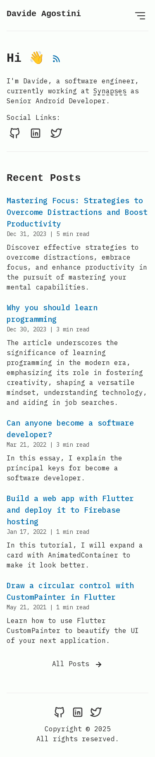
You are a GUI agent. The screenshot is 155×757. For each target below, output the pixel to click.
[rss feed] (57, 60)
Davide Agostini (44, 13)
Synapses (109, 91)
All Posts (77, 664)
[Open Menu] (140, 15)
